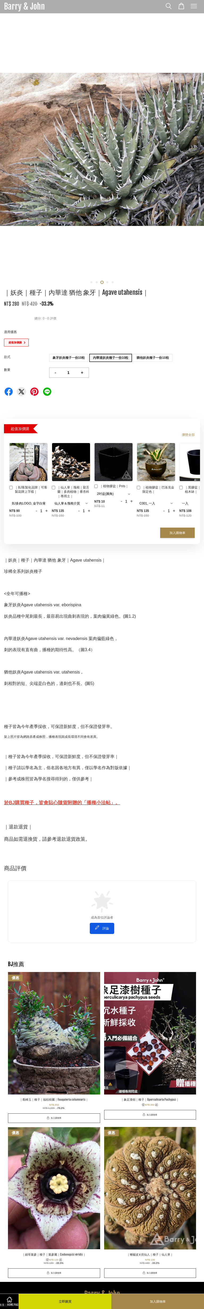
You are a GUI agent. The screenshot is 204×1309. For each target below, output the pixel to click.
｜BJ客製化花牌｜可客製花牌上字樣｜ (28, 490)
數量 (7, 370)
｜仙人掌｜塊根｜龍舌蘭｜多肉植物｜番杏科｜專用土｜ (70, 492)
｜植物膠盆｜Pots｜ (111, 486)
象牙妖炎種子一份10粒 (69, 358)
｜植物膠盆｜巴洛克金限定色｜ (155, 490)
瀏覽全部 (188, 435)
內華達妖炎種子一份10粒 (110, 358)
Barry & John (24, 6)
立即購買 (65, 1301)
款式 (7, 357)
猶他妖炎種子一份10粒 (153, 358)
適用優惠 (10, 332)
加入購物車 (177, 533)
